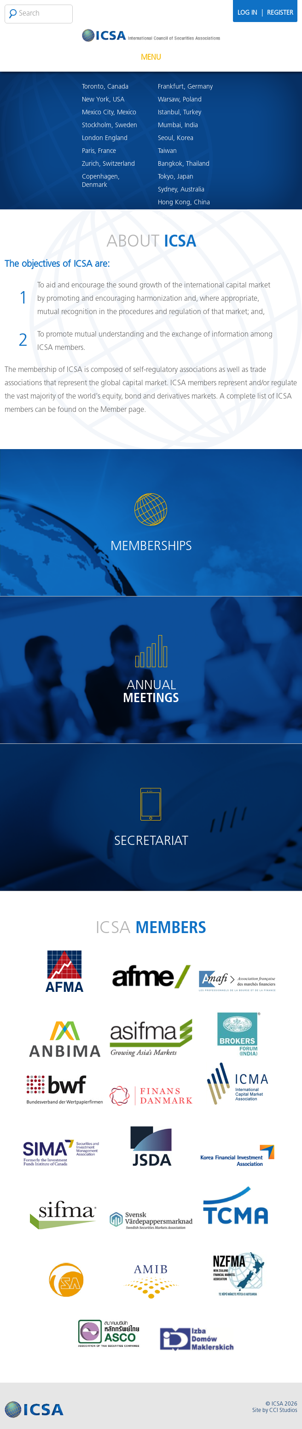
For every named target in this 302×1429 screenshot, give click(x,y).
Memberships (151, 546)
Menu (151, 58)
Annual (151, 692)
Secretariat (151, 841)
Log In (247, 13)
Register (280, 13)
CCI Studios (283, 1410)
